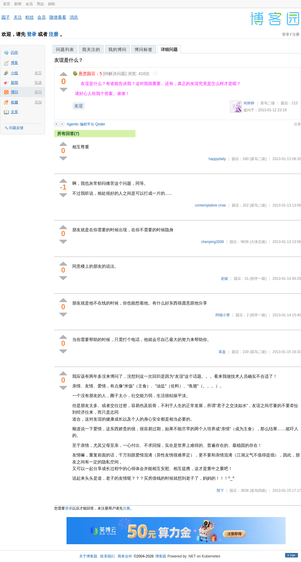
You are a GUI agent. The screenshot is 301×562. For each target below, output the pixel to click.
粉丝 (29, 17)
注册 (53, 34)
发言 (38, 73)
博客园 (160, 556)
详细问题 (169, 49)
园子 (6, 17)
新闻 (17, 4)
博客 (14, 63)
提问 (38, 92)
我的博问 (117, 49)
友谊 (78, 105)
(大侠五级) (258, 242)
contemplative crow (210, 205)
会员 (29, 4)
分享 (297, 124)
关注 (18, 17)
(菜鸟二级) (258, 159)
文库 (14, 112)
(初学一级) (258, 278)
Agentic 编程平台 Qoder (86, 124)
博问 (14, 92)
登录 (31, 34)
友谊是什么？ (68, 60)
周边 (40, 4)
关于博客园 (88, 556)
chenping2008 (212, 242)
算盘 (222, 352)
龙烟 (224, 278)
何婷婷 (249, 103)
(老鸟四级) (258, 490)
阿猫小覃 (223, 315)
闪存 (14, 52)
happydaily (217, 159)
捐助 (51, 4)
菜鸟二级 (267, 103)
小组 (14, 73)
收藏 (14, 102)
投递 (38, 83)
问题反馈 (16, 128)
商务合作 (125, 556)
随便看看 (57, 17)
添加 (38, 102)
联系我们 (107, 556)
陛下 (220, 490)
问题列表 (65, 49)
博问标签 (144, 49)
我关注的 (91, 49)
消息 (74, 17)
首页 (6, 4)
